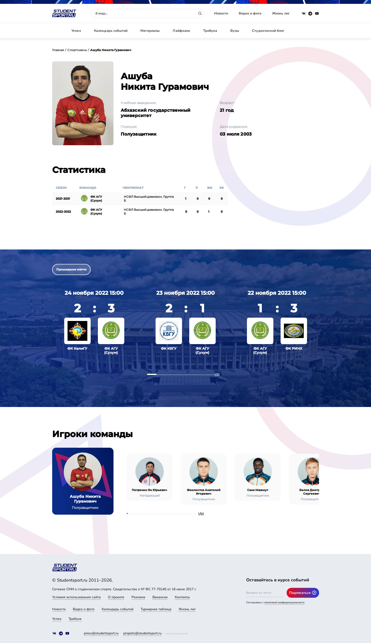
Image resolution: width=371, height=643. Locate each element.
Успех (76, 30)
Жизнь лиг (280, 13)
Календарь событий (110, 30)
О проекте (116, 597)
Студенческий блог (268, 30)
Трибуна (210, 30)
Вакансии (160, 597)
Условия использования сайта (76, 597)
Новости (221, 13)
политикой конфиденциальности (284, 602)
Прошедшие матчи (71, 269)
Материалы (150, 30)
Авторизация (308, 31)
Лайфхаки (181, 30)
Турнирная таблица (156, 609)
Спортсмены (77, 50)
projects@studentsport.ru (142, 633)
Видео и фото (250, 13)
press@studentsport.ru (101, 633)
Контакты (182, 597)
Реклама (138, 597)
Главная (58, 50)
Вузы (234, 30)
